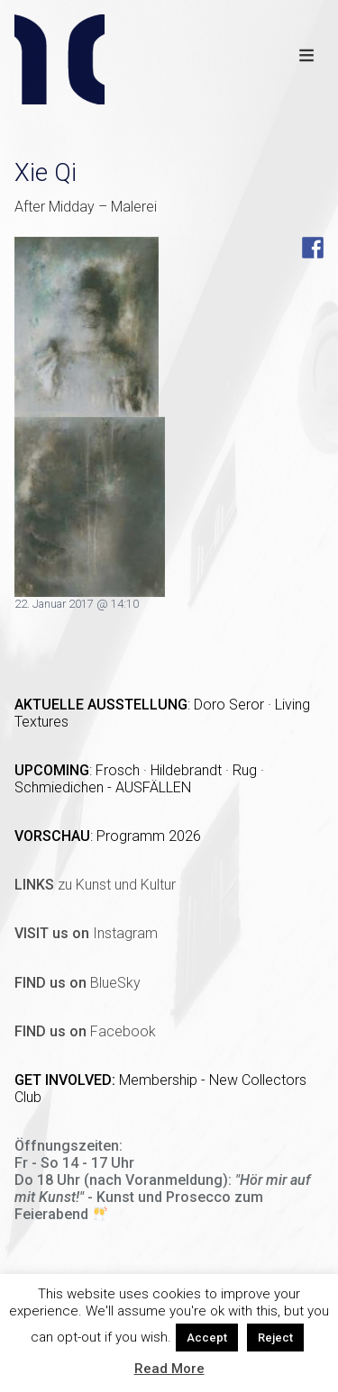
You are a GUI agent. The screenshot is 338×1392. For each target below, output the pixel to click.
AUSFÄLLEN (153, 787)
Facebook (85, 1031)
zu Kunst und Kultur (95, 884)
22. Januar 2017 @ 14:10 (76, 603)
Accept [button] (207, 1337)
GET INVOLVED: (66, 1080)
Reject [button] (275, 1337)
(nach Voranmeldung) (156, 1180)
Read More (169, 1368)
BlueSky (77, 982)
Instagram (86, 933)
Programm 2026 (148, 836)
